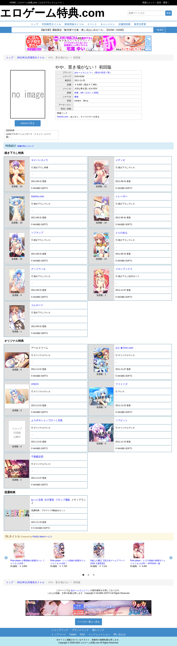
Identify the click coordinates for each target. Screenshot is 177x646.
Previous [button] (6, 558)
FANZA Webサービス (42, 536)
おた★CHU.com (124, 347)
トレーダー (121, 196)
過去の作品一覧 (102, 72)
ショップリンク (59, 630)
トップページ (58, 634)
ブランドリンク (80, 630)
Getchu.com (62, 117)
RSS (82, 634)
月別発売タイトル (51, 24)
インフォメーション (99, 634)
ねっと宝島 (37, 499)
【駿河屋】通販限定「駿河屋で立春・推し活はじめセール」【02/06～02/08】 (82, 30)
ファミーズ (121, 384)
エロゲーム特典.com (52, 13)
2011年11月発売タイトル (31, 57)
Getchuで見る (28, 123)
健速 (76, 96)
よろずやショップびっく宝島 (47, 420)
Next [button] (171, 558)
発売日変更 (140, 24)
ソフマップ (37, 232)
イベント (92, 24)
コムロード (37, 305)
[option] (28, 555)
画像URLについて (25, 146)
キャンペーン (107, 24)
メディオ (120, 160)
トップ (34, 24)
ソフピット (121, 420)
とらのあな (121, 232)
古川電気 (49, 499)
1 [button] (83, 575)
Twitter (72, 634)
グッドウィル (38, 268)
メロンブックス (123, 268)
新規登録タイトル (74, 24)
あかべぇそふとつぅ (83, 72)
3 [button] (93, 575)
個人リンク (98, 630)
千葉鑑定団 (37, 456)
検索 (168, 13)
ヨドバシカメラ (39, 160)
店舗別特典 (124, 24)
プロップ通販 (62, 499)
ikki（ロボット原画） (90, 93)
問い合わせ (120, 634)
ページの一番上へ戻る (88, 621)
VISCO (35, 384)
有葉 (76, 93)
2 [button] (88, 575)
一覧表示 (159, 29)
